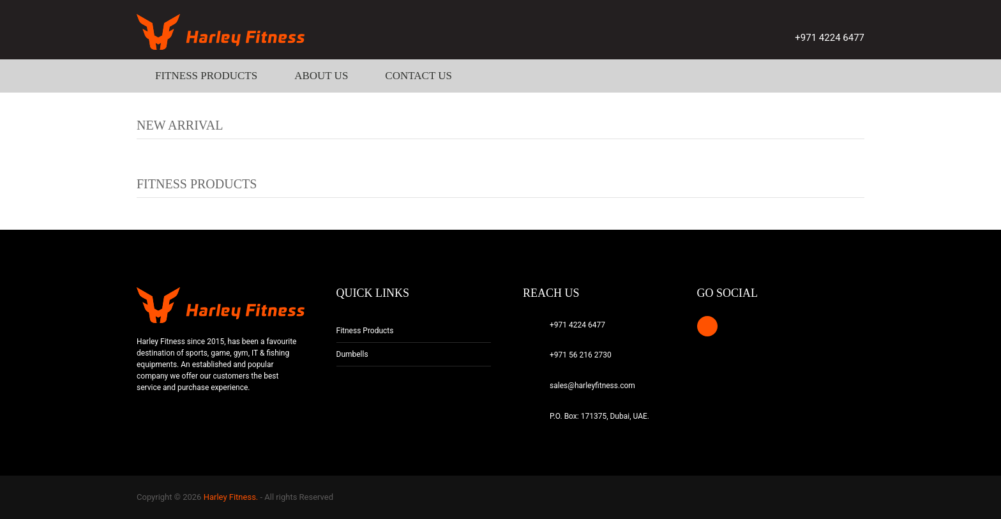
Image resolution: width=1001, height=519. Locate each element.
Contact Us (418, 76)
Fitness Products (206, 76)
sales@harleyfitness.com (592, 385)
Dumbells (352, 354)
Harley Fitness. (231, 497)
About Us (321, 76)
